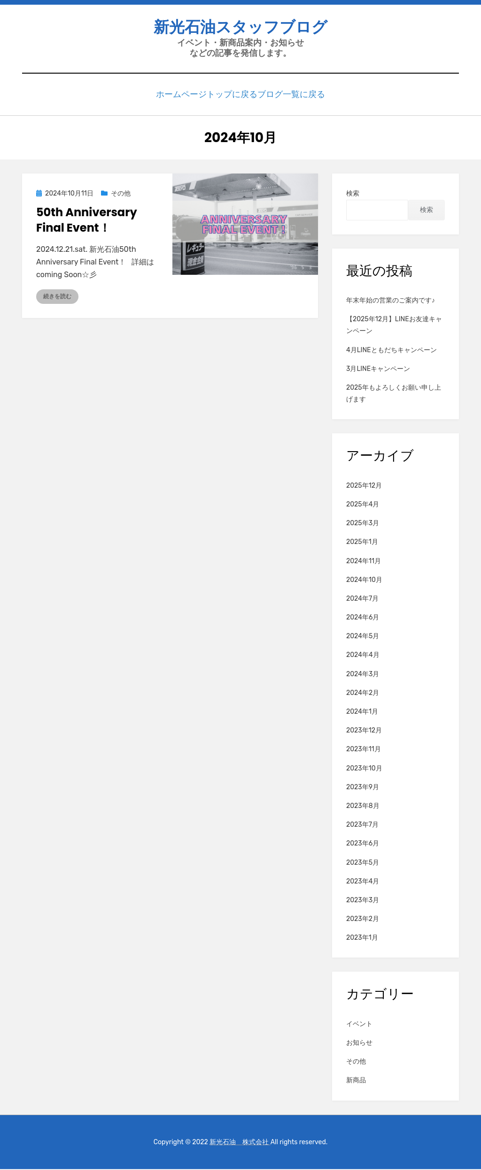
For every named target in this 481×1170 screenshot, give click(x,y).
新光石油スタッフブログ (240, 28)
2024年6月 (362, 619)
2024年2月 (362, 694)
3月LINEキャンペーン (378, 370)
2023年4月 (362, 882)
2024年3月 (362, 675)
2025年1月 (362, 543)
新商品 (356, 1082)
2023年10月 (364, 769)
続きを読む (57, 297)
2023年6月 (362, 845)
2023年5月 (362, 864)
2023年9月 (362, 788)
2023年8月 (363, 807)
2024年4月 (363, 656)
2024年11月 (363, 562)
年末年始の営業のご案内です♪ (390, 302)
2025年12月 (364, 487)
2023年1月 (362, 939)
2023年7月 (362, 826)
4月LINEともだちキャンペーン (391, 351)
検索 (352, 195)
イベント (359, 1025)
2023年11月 (363, 751)
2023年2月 (362, 920)
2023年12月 (364, 732)
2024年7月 (362, 600)
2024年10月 (364, 581)
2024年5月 (362, 638)
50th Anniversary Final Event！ (86, 221)
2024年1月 (362, 713)
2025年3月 (362, 524)
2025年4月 (362, 505)
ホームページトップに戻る (205, 96)
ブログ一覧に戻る (290, 96)
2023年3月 (362, 901)
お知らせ (359, 1044)
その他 (121, 195)
